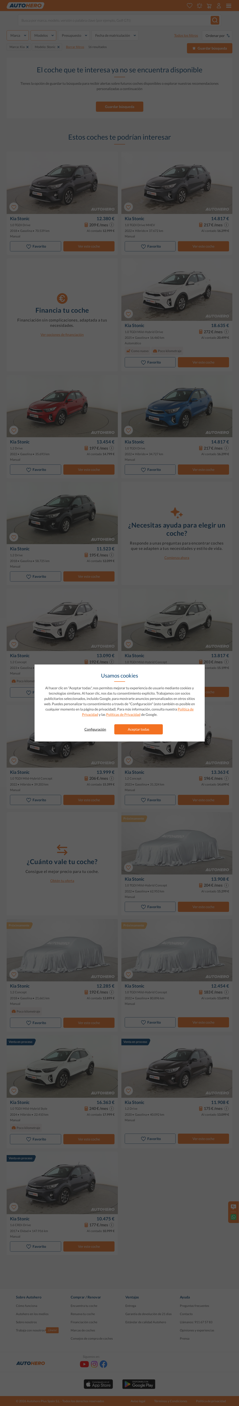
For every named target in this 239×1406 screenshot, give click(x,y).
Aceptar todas (138, 729)
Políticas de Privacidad (123, 714)
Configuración (95, 729)
